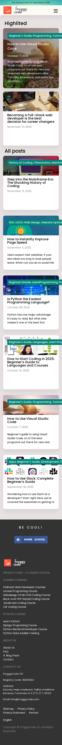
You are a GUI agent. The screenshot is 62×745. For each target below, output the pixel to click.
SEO (11, 222)
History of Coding (20, 163)
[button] (56, 11)
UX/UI (19, 222)
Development (50, 462)
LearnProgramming (45, 282)
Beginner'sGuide (20, 282)
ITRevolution (42, 163)
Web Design (32, 222)
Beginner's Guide (20, 36)
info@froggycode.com (25, 699)
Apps (12, 462)
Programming (42, 36)
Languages (40, 342)
